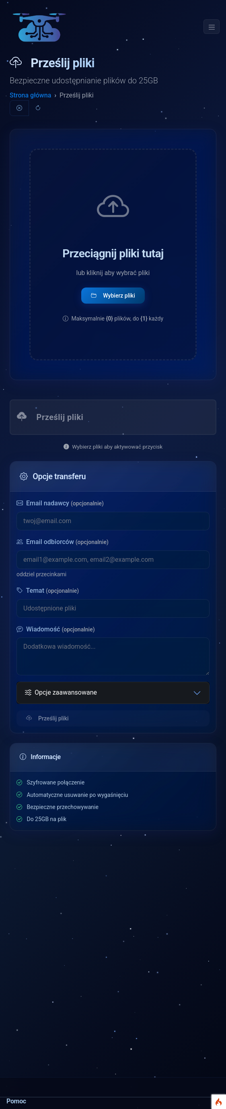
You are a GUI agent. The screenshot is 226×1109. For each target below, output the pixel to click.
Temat (47, 590)
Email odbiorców (62, 542)
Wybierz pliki (113, 296)
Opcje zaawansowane (61, 693)
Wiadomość (55, 629)
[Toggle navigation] (211, 26)
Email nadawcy (60, 503)
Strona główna (30, 95)
